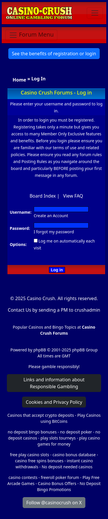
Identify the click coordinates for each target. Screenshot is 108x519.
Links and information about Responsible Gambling (54, 383)
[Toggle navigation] (95, 13)
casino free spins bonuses (39, 460)
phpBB (39, 350)
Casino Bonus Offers (57, 483)
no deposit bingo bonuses (32, 432)
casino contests (23, 477)
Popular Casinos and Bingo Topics (44, 327)
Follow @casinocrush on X (54, 502)
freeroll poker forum (60, 477)
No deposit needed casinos (67, 466)
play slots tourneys (58, 438)
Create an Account (51, 215)
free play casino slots (29, 454)
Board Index (43, 196)
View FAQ (73, 196)
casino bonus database (74, 454)
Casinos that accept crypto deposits (40, 415)
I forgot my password (54, 231)
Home (19, 80)
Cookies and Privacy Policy (54, 402)
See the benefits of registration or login (54, 53)
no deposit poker (76, 432)
